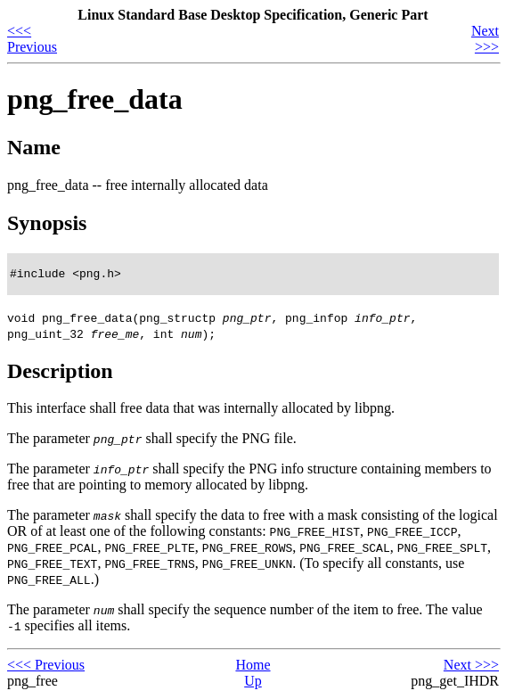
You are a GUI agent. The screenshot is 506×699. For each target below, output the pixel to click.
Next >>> (485, 38)
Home (252, 667)
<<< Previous (32, 38)
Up (253, 683)
